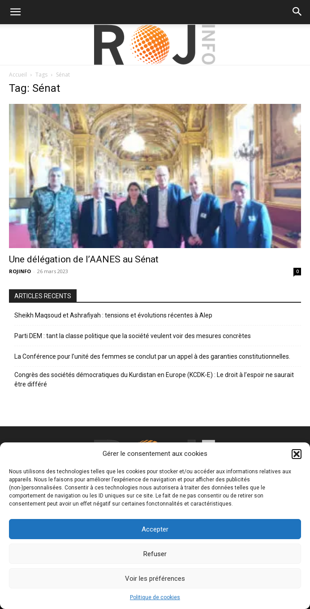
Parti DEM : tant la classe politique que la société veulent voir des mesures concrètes (132, 335)
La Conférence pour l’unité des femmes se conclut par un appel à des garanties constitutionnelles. (152, 356)
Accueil (18, 74)
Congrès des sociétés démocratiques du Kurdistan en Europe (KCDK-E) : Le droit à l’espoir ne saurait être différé (154, 379)
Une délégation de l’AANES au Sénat (84, 259)
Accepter (155, 529)
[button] (296, 454)
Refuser (155, 554)
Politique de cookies (155, 597)
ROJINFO (20, 271)
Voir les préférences (155, 579)
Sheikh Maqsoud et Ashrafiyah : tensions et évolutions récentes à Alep (113, 315)
